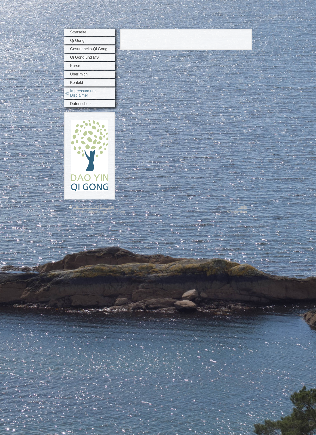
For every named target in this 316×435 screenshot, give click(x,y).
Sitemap (107, 207)
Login (242, 207)
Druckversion (83, 207)
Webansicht (237, 212)
